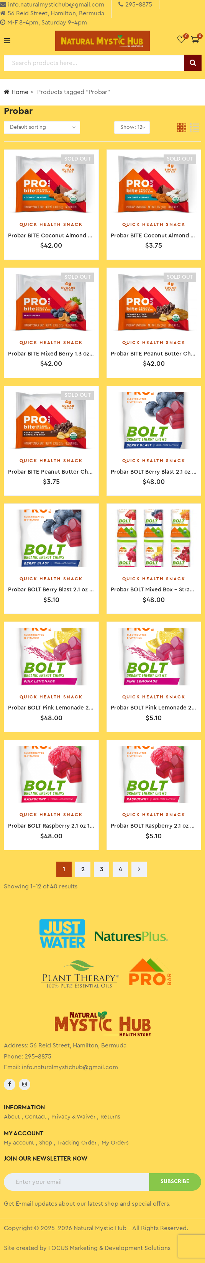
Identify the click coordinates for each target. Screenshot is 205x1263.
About (12, 1117)
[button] (195, 39)
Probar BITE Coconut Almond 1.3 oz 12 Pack (66, 236)
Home (16, 92)
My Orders (115, 1143)
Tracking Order (77, 1143)
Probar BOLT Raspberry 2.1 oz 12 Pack (57, 826)
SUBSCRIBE (175, 1181)
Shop (45, 1143)
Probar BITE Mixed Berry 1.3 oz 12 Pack (59, 354)
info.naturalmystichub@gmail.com (70, 1067)
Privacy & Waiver (73, 1117)
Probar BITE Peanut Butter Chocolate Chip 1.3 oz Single (82, 472)
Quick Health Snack (51, 224)
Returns (110, 1117)
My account (19, 1143)
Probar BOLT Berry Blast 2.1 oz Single (57, 590)
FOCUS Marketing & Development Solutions (109, 1248)
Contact (35, 1117)
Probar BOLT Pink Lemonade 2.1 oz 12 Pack (64, 708)
